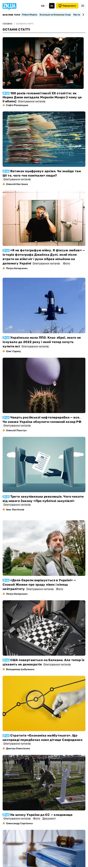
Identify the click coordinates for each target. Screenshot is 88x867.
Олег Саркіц (13, 351)
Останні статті (16, 29)
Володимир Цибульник (20, 669)
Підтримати (67, 6)
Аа (51, 6)
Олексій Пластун (16, 430)
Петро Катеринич (16, 268)
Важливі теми (11, 15)
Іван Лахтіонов (15, 509)
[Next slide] (82, 14)
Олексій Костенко (17, 184)
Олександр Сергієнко (19, 823)
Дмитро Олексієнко (18, 748)
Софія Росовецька (17, 105)
